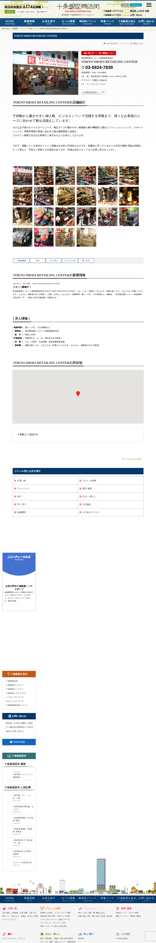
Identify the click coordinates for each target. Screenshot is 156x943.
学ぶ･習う (22, 504)
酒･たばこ (15, 916)
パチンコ (21, 938)
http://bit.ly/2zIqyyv (98, 84)
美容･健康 (87, 488)
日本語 (124, 5)
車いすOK (86, 261)
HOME (10, 22)
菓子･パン (6, 916)
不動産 (56, 938)
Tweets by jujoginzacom (6, 745)
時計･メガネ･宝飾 (85, 913)
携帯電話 (48, 938)
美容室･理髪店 (135, 916)
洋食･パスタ (44, 926)
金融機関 (21, 512)
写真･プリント (59, 942)
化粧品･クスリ (121, 913)
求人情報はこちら (106, 53)
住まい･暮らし (89, 496)
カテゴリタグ (112, 43)
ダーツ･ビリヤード (9, 938)
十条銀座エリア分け (112, 15)
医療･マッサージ (122, 916)
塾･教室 (81, 938)
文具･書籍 (6, 913)
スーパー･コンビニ (9, 919)
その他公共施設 (122, 938)
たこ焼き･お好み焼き (59, 926)
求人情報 (26, 283)
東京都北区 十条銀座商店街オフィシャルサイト (78, 15)
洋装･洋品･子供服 (98, 916)
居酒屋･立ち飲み (46, 913)
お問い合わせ (136, 15)
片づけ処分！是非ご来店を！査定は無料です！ (41, 12)
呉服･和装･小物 (84, 916)
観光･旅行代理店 (66, 938)
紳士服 (109, 916)
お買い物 (21, 480)
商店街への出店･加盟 (139, 11)
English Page (135, 5)
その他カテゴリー (90, 512)
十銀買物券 (21, 261)
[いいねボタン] (90, 92)
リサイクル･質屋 (46, 942)
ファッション (124, 43)
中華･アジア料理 (63, 916)
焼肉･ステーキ (64, 919)
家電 (42, 938)
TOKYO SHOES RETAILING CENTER (46, 283)
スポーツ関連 (133, 913)
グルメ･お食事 (89, 480)
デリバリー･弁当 (59, 923)
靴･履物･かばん (137, 43)
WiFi (37, 261)
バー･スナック (45, 923)
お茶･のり (33, 913)
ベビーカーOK (70, 261)
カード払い (53, 261)
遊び (19, 496)
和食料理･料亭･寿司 (47, 916)
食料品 (23, 916)
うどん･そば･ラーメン (48, 919)
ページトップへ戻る (133, 459)
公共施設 (86, 504)
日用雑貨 (15, 913)
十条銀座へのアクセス (113, 11)
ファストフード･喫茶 (62, 913)
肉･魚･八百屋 (33, 916)
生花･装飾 (24, 913)
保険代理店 (71, 942)
